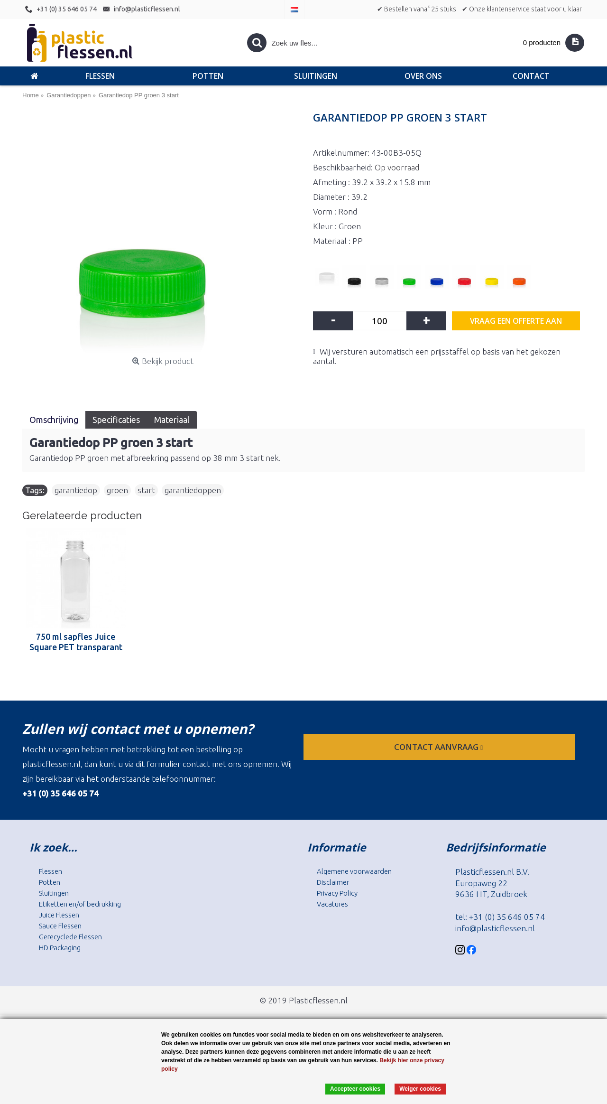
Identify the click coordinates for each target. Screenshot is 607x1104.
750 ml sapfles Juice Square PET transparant (75, 642)
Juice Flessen (59, 915)
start (146, 490)
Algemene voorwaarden (354, 871)
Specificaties (116, 419)
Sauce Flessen (60, 926)
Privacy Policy (337, 893)
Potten (49, 882)
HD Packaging (60, 948)
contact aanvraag (439, 746)
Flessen (50, 871)
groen (117, 490)
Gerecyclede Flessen (70, 937)
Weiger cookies (420, 1088)
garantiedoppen (193, 490)
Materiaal (172, 419)
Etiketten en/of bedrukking (80, 904)
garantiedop (76, 490)
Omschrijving (53, 419)
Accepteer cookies (355, 1088)
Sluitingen (54, 893)
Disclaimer (333, 882)
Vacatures (332, 904)
